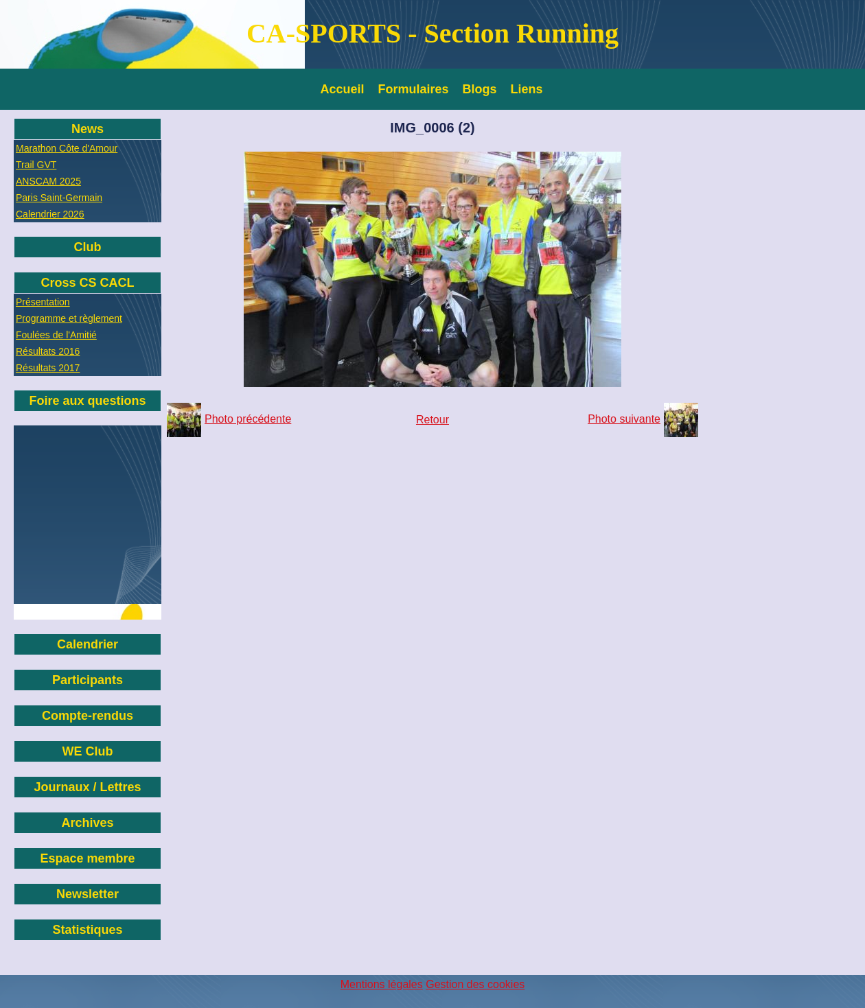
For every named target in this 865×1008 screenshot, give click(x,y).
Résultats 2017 (48, 367)
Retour (432, 419)
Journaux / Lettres (87, 787)
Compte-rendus (87, 716)
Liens (527, 89)
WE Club (87, 751)
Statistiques (87, 930)
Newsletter (87, 894)
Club (88, 247)
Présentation (43, 301)
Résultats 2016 (48, 351)
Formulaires (413, 89)
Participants (87, 680)
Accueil (343, 89)
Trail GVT (36, 164)
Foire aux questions (87, 401)
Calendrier (87, 644)
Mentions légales (382, 984)
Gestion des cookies (475, 984)
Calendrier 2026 (50, 214)
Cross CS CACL (87, 283)
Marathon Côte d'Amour (66, 148)
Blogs (480, 89)
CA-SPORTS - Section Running (432, 33)
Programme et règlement (69, 318)
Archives (87, 823)
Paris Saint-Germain (59, 197)
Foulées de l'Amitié (56, 334)
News (87, 129)
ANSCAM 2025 (48, 181)
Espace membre (87, 858)
